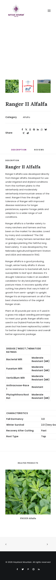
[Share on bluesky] (45, 129)
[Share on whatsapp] (41, 129)
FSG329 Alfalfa (28, 518)
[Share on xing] (23, 133)
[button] (49, 10)
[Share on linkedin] (38, 129)
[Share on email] (27, 133)
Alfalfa (26, 117)
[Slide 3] (44, 86)
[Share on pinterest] (34, 129)
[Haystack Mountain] (16, 10)
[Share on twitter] (26, 129)
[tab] (39, 151)
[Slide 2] (28, 86)
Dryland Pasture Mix (28, 322)
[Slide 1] (12, 86)
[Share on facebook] (22, 129)
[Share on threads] (30, 129)
